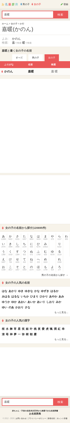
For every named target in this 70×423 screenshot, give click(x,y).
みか (58, 301)
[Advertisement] (35, 103)
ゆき (20, 290)
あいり (41, 301)
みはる (6, 296)
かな (37, 290)
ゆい (4, 307)
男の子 (35, 57)
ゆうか (6, 301)
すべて (19, 57)
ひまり (34, 296)
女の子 (14, 23)
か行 (22, 23)
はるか (54, 290)
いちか (25, 296)
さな (27, 307)
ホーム (5, 23)
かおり (19, 307)
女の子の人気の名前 (16, 282)
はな (4, 290)
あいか (31, 301)
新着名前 (51, 418)
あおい (22, 301)
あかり (13, 290)
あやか (53, 296)
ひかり (44, 296)
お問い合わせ (21, 418)
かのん (16, 38)
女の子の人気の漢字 (16, 320)
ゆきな (29, 290)
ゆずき (45, 290)
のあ (11, 307)
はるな (15, 296)
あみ (61, 296)
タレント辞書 (62, 418)
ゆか (14, 301)
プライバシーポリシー (37, 418)
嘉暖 (31, 71)
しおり (50, 301)
